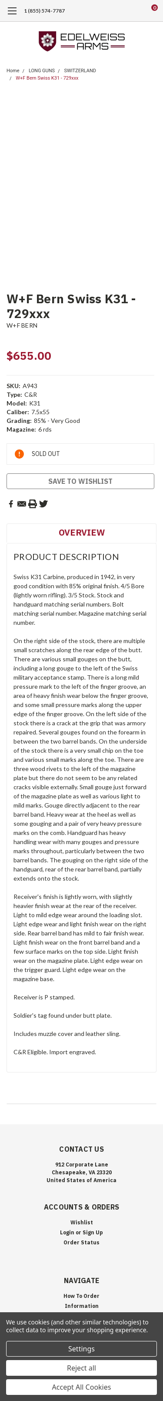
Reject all (81, 1368)
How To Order (81, 1296)
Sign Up (93, 1232)
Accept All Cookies (81, 1387)
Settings (81, 1349)
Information (82, 1306)
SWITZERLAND (80, 71)
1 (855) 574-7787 (44, 10)
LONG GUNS (42, 71)
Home (13, 71)
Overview (82, 532)
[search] (119, 11)
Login (67, 1232)
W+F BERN (22, 325)
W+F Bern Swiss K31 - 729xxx (47, 78)
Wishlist (81, 1222)
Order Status (81, 1242)
